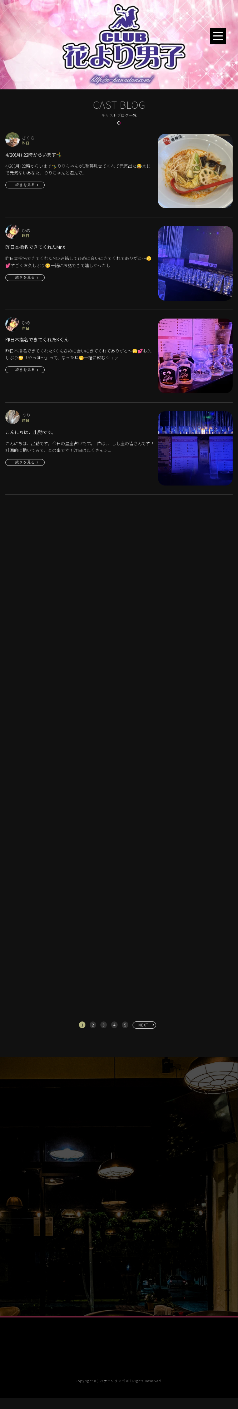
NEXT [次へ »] (143, 1025)
